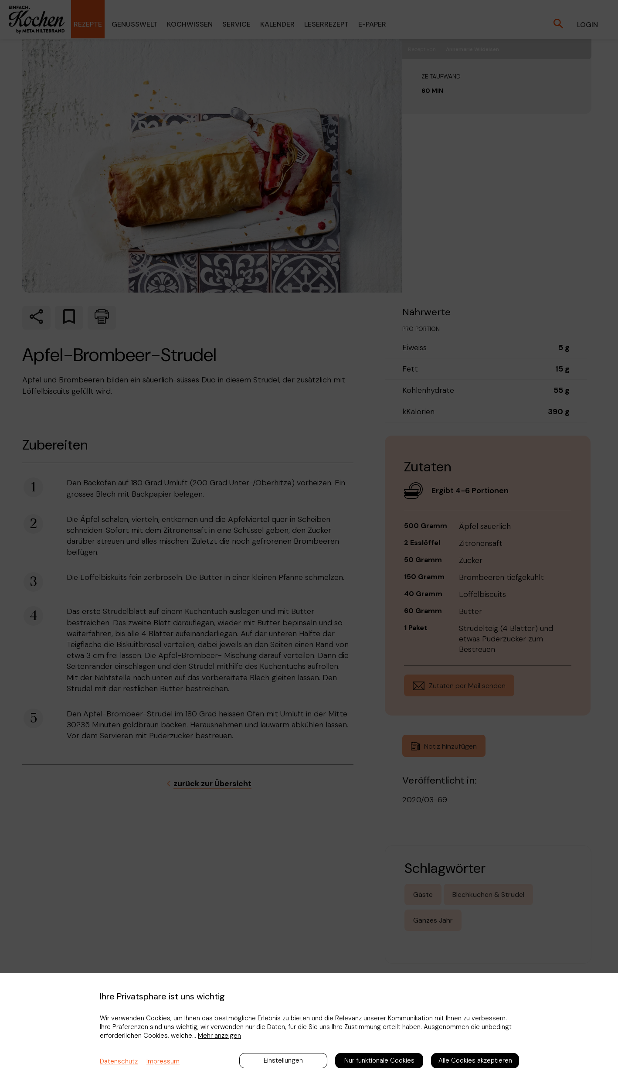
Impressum (163, 1061)
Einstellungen (283, 1060)
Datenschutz (119, 1061)
